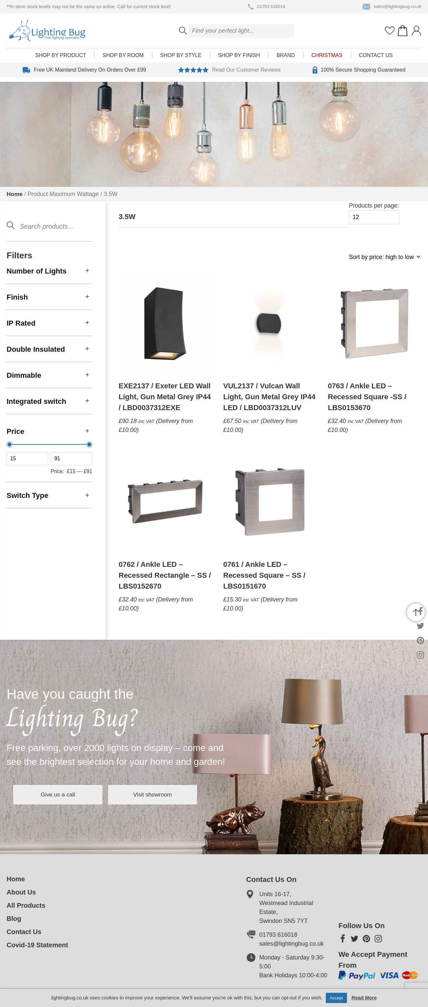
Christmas (326, 60)
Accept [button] (336, 997)
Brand (285, 60)
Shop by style (181, 60)
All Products (26, 905)
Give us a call (64, 794)
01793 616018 (265, 7)
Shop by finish (239, 60)
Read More (364, 997)
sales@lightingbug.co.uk (390, 7)
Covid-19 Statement (37, 945)
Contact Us (376, 60)
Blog (14, 918)
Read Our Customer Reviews (229, 75)
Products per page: (374, 213)
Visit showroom (171, 794)
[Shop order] (382, 260)
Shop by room (123, 60)
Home (15, 194)
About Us (21, 892)
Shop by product (60, 60)
